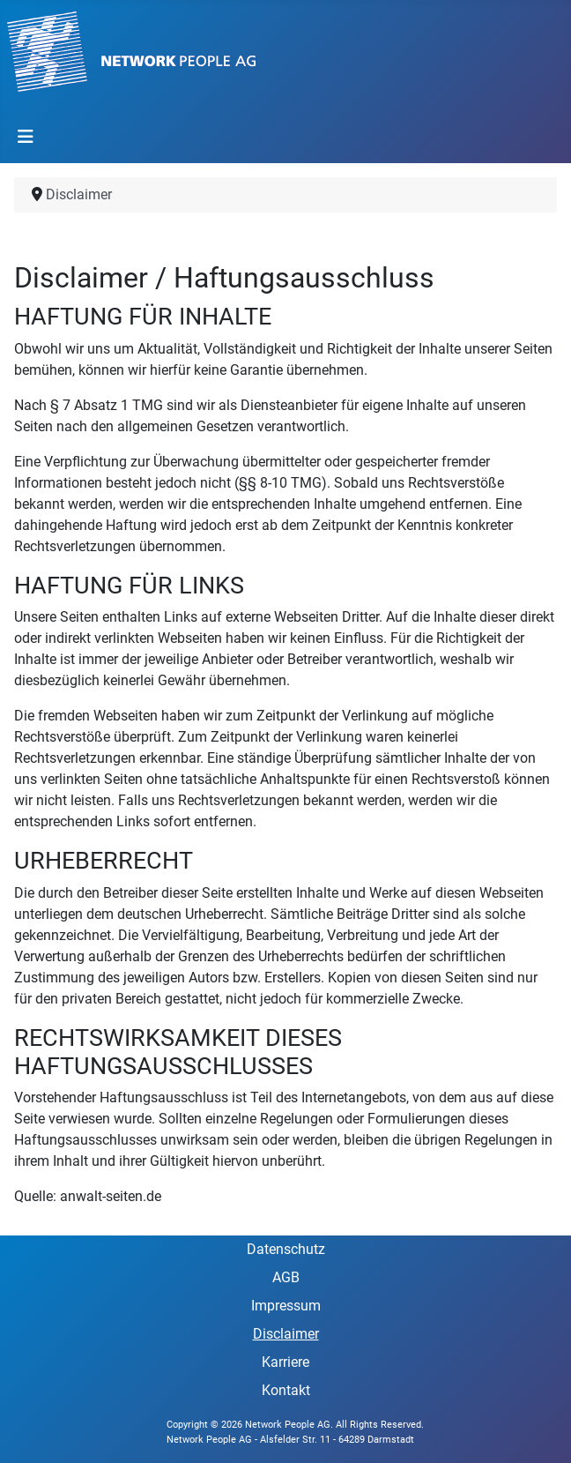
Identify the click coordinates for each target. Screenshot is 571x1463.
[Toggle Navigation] (25, 136)
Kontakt (286, 1390)
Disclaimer (286, 1333)
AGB (286, 1277)
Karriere (285, 1362)
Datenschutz (286, 1249)
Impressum (286, 1305)
